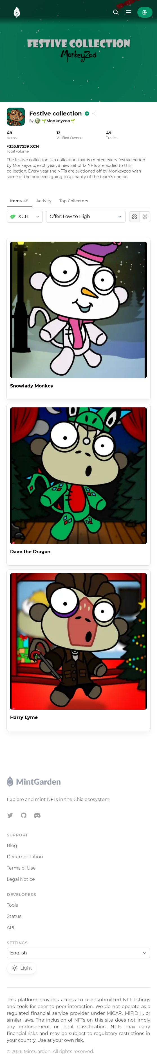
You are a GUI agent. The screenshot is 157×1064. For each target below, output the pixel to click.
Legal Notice (21, 879)
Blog (12, 845)
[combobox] (25, 217)
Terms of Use (21, 868)
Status (14, 916)
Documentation (25, 856)
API (10, 927)
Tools (12, 905)
